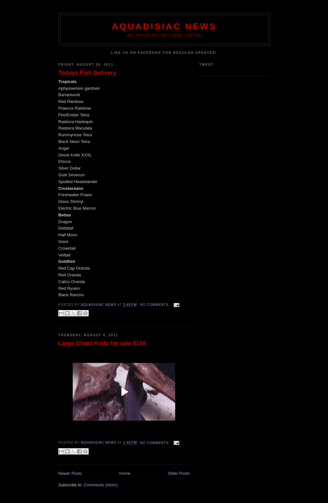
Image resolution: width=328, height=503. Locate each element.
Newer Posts (70, 473)
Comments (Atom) (101, 484)
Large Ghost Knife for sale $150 (102, 343)
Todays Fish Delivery (87, 73)
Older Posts (179, 473)
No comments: (155, 304)
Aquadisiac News (164, 26)
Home (125, 473)
